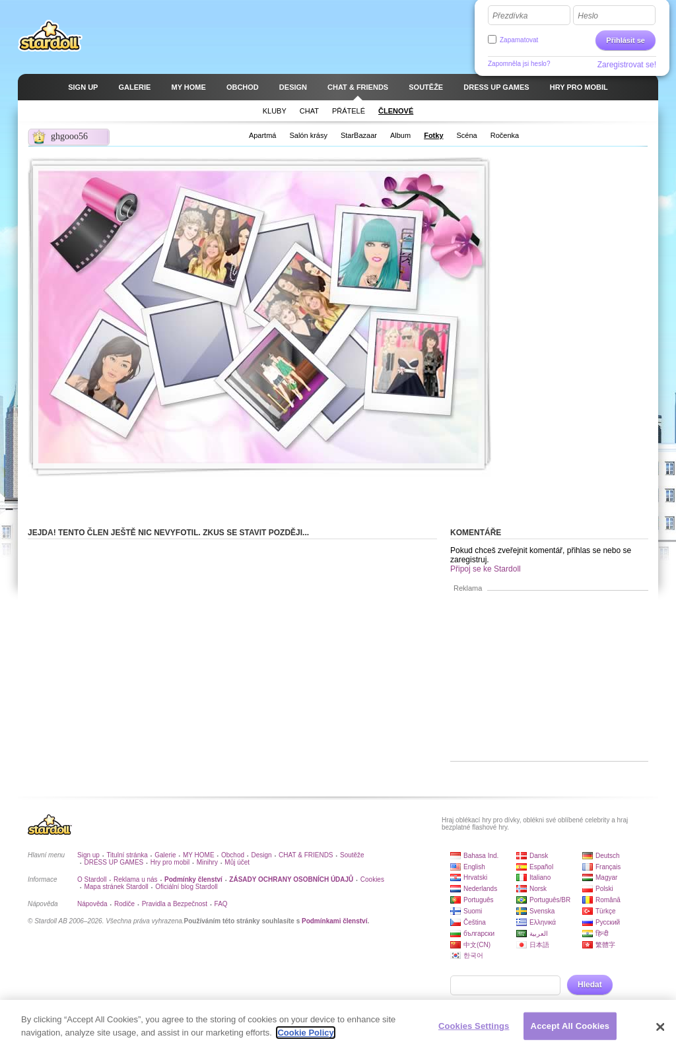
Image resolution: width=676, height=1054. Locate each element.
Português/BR (549, 900)
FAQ (221, 903)
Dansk (538, 855)
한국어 (473, 955)
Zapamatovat (519, 40)
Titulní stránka (126, 855)
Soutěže (352, 855)
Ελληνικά (542, 922)
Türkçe (605, 911)
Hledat (590, 984)
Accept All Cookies (570, 1030)
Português (478, 900)
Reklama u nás (136, 879)
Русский (607, 922)
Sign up (88, 855)
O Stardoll (91, 879)
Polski (604, 888)
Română (608, 900)
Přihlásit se (625, 40)
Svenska (542, 911)
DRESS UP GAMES (113, 862)
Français (608, 867)
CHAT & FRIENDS (306, 855)
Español (541, 867)
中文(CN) (476, 944)
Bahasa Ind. (480, 855)
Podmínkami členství (334, 921)
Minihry (207, 862)
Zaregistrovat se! (626, 64)
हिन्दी (602, 933)
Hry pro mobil (170, 862)
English (474, 867)
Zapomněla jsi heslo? (519, 63)
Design (262, 855)
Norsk (538, 888)
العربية (538, 933)
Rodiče (124, 903)
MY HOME (199, 855)
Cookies (372, 879)
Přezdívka (509, 15)
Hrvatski (475, 877)
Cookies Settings (474, 1030)
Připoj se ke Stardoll (485, 569)
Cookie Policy (305, 1036)
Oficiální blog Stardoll (186, 886)
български (478, 933)
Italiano (540, 877)
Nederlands (480, 888)
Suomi (472, 911)
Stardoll (50, 35)
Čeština (474, 922)
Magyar (606, 877)
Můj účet (237, 862)
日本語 (539, 944)
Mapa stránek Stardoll (116, 886)
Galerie (165, 855)
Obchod (232, 855)
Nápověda (92, 903)
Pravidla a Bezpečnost (175, 903)
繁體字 (605, 944)
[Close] (660, 1031)
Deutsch (607, 855)
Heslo (588, 15)
